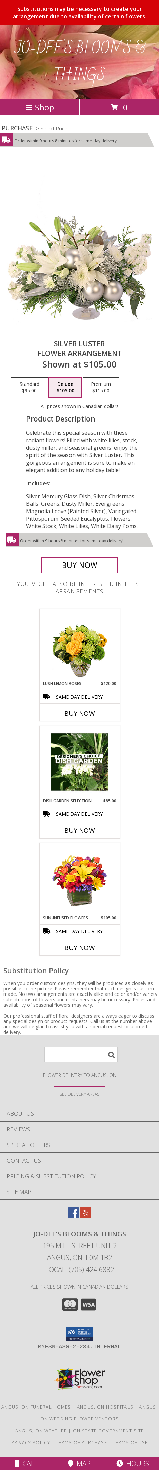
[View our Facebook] (73, 1216)
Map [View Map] (79, 1463)
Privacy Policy (30, 1442)
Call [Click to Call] (26, 1463)
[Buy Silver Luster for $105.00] (79, 565)
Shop (39, 107)
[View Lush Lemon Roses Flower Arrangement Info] (79, 644)
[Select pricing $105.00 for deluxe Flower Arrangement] (65, 387)
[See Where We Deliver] (79, 1094)
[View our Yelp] (85, 1216)
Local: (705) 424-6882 (79, 1269)
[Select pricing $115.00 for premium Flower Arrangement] (101, 387)
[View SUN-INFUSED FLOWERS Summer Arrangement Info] (79, 879)
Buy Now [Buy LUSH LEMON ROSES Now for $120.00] (79, 713)
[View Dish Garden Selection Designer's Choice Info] (79, 762)
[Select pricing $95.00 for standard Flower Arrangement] (29, 387)
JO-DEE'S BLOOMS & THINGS (79, 62)
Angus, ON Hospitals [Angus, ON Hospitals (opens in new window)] (105, 1407)
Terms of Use (130, 1442)
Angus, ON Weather (41, 1431)
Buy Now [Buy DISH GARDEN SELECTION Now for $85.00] (79, 830)
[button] (79, 1334)
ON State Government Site (108, 1431)
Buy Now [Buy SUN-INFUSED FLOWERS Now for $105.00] (79, 947)
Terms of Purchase (81, 1442)
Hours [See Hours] (132, 1463)
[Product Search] (81, 1054)
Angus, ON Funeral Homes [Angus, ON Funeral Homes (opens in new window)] (36, 1407)
